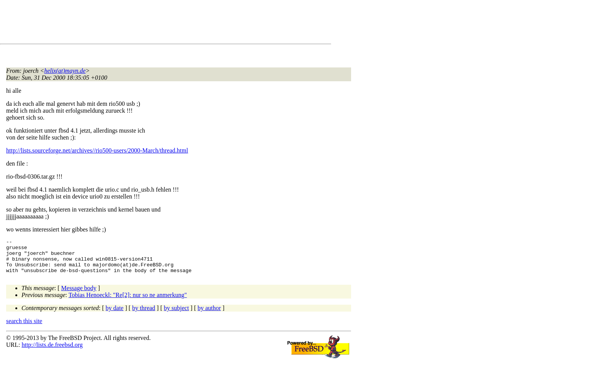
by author (209, 315)
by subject (176, 315)
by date (115, 315)
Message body (79, 295)
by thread (143, 315)
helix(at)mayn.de (64, 70)
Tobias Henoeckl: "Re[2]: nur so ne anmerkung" (128, 302)
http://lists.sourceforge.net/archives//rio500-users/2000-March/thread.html (97, 150)
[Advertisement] (145, 23)
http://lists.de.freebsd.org (51, 351)
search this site (24, 328)
